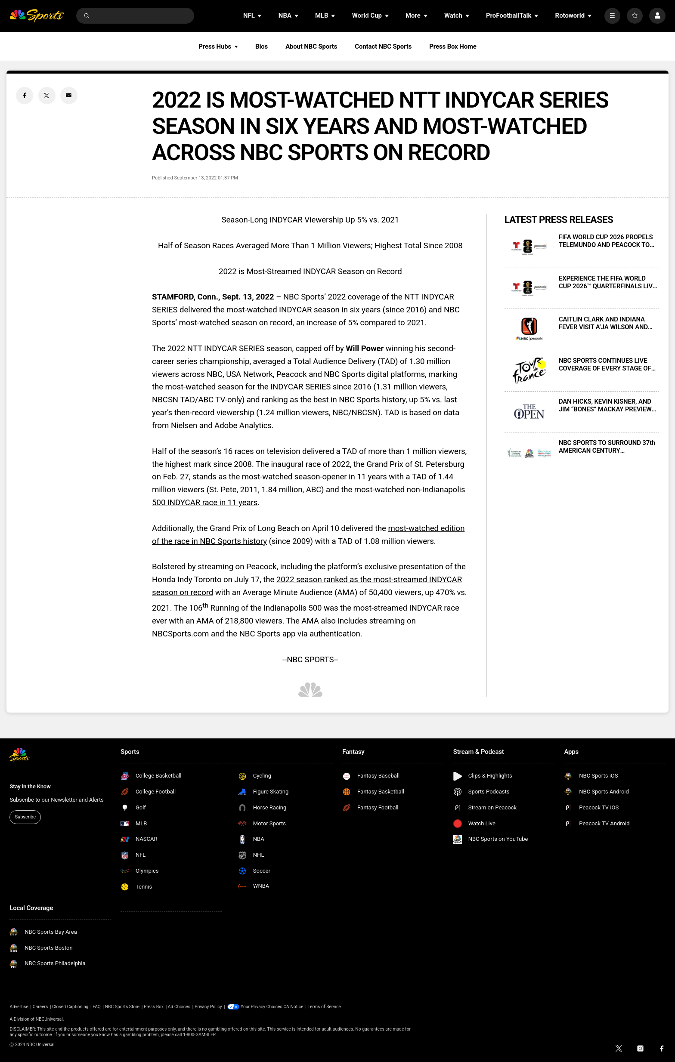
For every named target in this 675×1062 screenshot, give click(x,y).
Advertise (18, 1007)
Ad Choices (179, 1007)
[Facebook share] (24, 95)
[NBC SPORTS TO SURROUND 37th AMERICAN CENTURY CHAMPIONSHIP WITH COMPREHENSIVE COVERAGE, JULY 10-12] (529, 453)
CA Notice (293, 1007)
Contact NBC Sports (383, 46)
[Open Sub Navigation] (260, 16)
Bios (261, 46)
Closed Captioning (70, 1007)
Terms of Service (324, 1007)
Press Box (154, 1007)
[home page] (36, 15)
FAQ (97, 1007)
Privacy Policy (208, 1007)
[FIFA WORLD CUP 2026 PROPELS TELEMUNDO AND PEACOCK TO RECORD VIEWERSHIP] (529, 247)
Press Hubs (218, 46)
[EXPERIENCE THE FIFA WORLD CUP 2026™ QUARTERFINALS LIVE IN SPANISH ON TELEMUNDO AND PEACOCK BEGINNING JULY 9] (529, 289)
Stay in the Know (29, 786)
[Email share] (68, 95)
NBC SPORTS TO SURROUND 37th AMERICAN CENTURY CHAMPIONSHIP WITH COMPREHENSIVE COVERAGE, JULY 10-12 (607, 446)
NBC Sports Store (122, 1007)
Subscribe (25, 817)
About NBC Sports (311, 46)
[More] (612, 16)
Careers (40, 1007)
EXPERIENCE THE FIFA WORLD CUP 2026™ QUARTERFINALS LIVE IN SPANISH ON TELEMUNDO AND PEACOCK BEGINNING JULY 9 (607, 282)
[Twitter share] (47, 95)
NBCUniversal (49, 1019)
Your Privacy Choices (261, 1007)
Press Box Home (452, 46)
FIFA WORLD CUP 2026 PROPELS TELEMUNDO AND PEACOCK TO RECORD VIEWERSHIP (606, 241)
